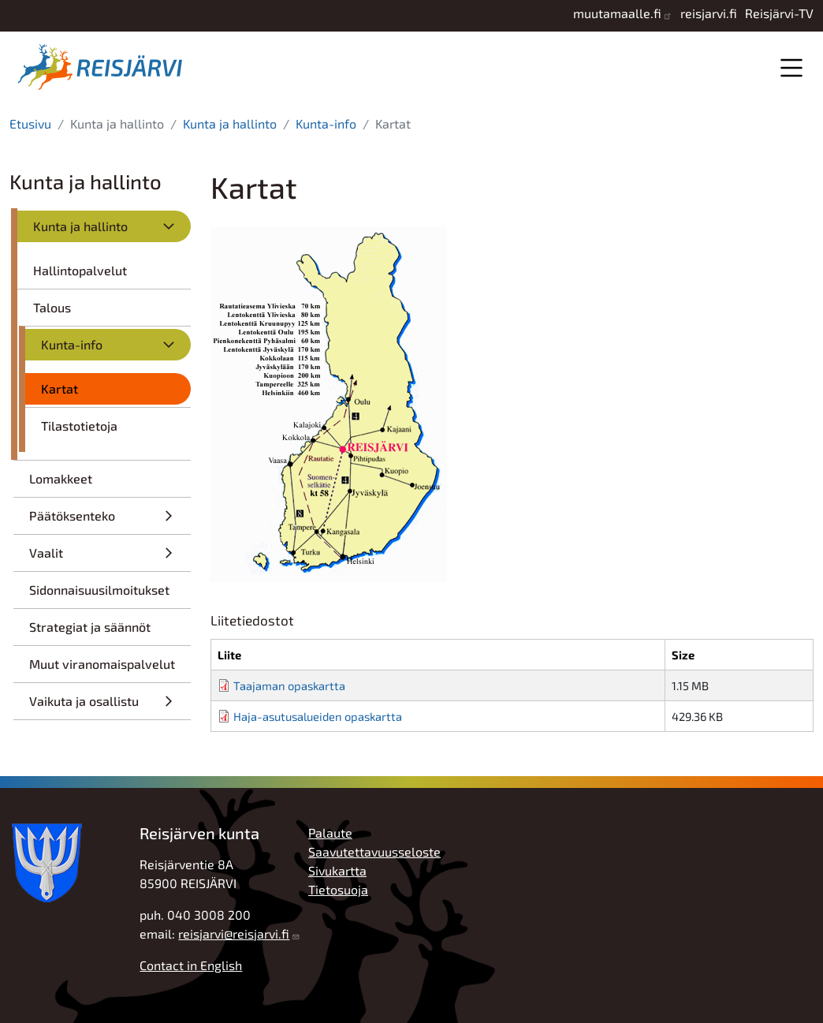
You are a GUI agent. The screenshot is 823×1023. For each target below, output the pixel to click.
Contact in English (191, 965)
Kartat (59, 388)
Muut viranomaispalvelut (102, 663)
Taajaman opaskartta (289, 685)
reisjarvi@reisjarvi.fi (233, 933)
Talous (52, 307)
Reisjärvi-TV (779, 13)
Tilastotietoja (79, 425)
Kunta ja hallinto (230, 123)
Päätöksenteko (72, 515)
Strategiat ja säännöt (90, 626)
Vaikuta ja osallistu (84, 700)
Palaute (330, 832)
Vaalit (46, 552)
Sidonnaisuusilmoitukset (99, 589)
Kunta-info (326, 123)
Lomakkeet (60, 478)
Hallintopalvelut (80, 270)
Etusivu (30, 123)
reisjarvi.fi (708, 13)
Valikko (791, 67)
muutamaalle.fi (617, 13)
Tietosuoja (338, 889)
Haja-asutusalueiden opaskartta (317, 716)
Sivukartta (337, 870)
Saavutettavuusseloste (374, 851)
